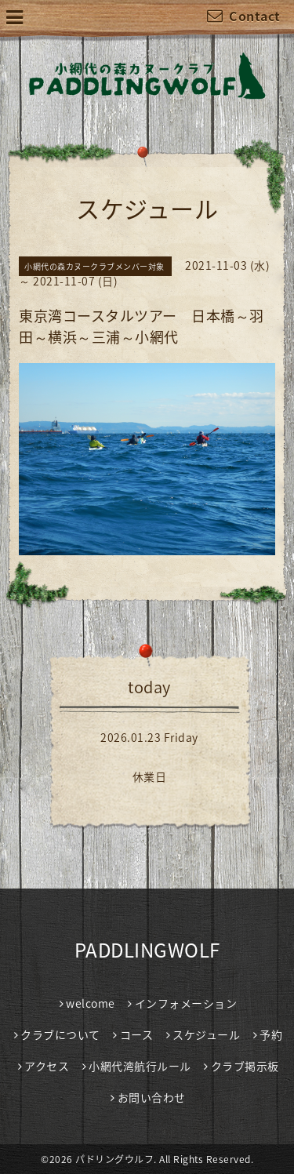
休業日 (149, 776)
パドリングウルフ (114, 1159)
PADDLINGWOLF (147, 950)
